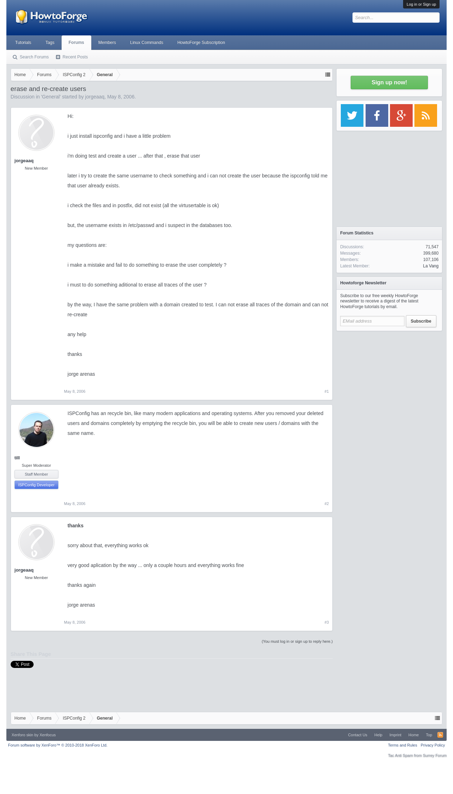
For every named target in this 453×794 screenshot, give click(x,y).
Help (378, 735)
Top (429, 735)
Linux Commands (146, 42)
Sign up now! (389, 82)
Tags (49, 42)
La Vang (430, 265)
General (51, 97)
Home (413, 735)
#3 (327, 622)
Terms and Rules (402, 745)
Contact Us (357, 735)
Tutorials (23, 42)
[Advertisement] (389, 379)
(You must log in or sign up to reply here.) (297, 641)
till (17, 457)
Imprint (395, 735)
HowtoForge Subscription (201, 42)
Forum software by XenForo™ (58, 745)
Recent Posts (75, 57)
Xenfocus (48, 735)
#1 (327, 391)
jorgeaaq (95, 97)
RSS (440, 735)
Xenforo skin (22, 735)
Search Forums (34, 57)
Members (107, 42)
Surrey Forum (435, 755)
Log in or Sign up (421, 4)
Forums (76, 42)
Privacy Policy (433, 745)
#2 (327, 503)
